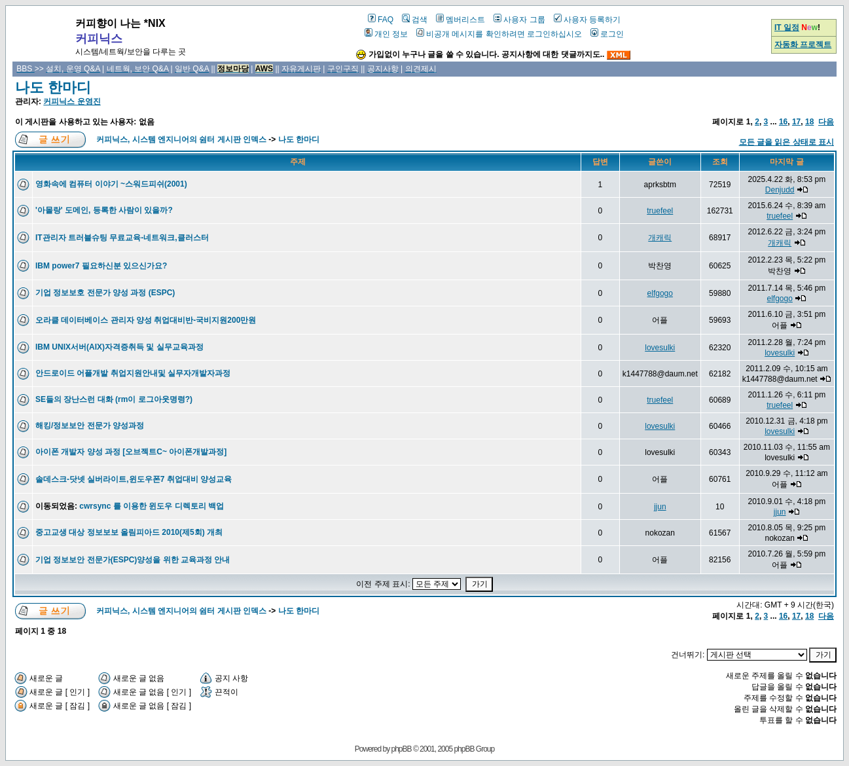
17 (796, 121)
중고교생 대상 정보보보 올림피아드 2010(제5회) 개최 (129, 532)
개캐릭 (660, 237)
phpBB (401, 749)
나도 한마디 (53, 87)
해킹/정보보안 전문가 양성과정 (89, 425)
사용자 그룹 (519, 19)
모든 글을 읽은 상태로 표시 (786, 142)
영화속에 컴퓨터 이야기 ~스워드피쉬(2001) (111, 184)
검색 (414, 19)
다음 (826, 121)
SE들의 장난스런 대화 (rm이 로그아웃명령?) (113, 399)
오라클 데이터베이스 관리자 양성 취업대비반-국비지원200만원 (145, 320)
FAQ (380, 19)
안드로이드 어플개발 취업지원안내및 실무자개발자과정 (132, 373)
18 (809, 121)
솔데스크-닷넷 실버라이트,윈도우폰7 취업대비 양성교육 (133, 479)
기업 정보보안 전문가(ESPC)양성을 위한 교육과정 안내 (132, 559)
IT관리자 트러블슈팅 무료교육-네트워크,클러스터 (122, 237)
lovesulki (660, 347)
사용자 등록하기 (587, 19)
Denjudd (780, 189)
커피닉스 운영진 (71, 101)
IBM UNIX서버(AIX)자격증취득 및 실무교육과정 (119, 347)
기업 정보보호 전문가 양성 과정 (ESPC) (105, 292)
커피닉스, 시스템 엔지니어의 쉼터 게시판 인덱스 (181, 139)
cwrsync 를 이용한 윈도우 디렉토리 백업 (151, 506)
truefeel (660, 210)
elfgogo (660, 293)
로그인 (607, 34)
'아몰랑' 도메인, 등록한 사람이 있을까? (104, 210)
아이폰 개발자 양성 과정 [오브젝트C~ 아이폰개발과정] (130, 451)
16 (783, 121)
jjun (660, 506)
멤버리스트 (460, 19)
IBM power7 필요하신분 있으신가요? (101, 265)
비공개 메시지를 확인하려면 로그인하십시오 (499, 34)
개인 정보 (386, 34)
